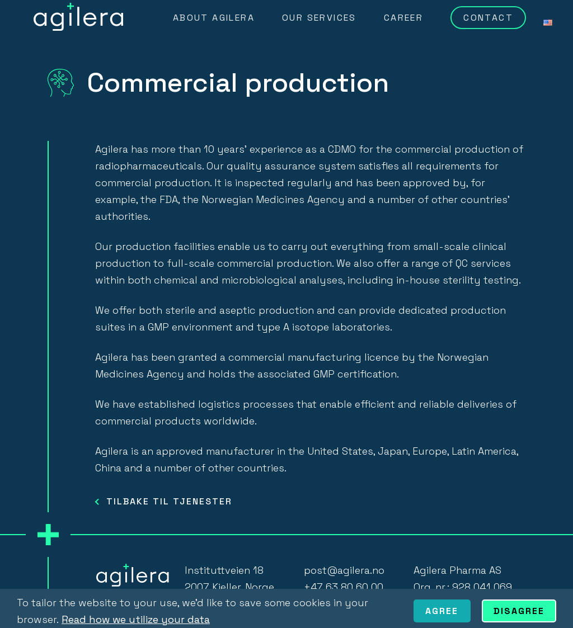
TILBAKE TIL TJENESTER (169, 501)
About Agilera (214, 17)
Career (403, 17)
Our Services (319, 17)
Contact (488, 17)
